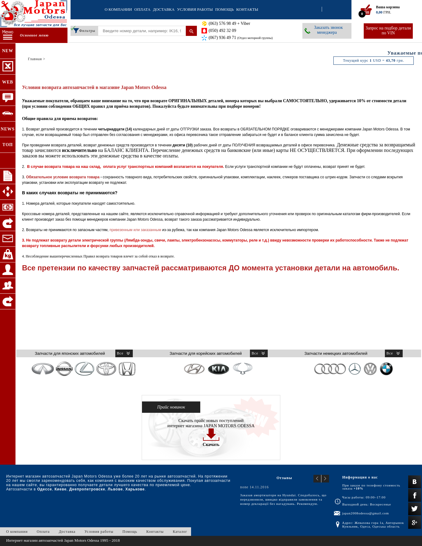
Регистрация (327, 10)
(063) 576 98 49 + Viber (229, 23)
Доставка (164, 9)
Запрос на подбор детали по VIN (388, 30)
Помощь (224, 9)
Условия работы (195, 9)
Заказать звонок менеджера (328, 30)
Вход (316, 10)
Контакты (247, 9)
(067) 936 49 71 (241, 37)
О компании (118, 9)
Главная (35, 59)
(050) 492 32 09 (222, 30)
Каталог (180, 531)
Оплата (142, 9)
